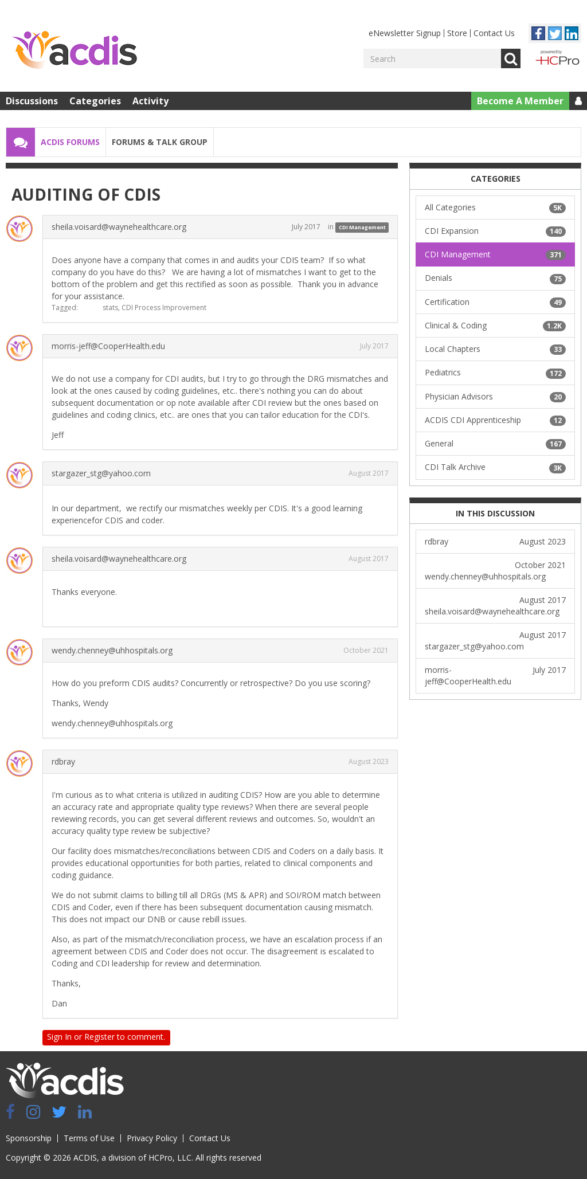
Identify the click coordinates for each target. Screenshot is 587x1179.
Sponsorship (29, 1138)
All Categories (495, 207)
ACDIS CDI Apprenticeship (495, 420)
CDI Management (362, 227)
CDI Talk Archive (495, 467)
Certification (495, 302)
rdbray (63, 761)
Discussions (32, 101)
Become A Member (520, 101)
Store (457, 33)
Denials (495, 278)
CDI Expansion (495, 231)
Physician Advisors (495, 396)
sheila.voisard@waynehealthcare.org (119, 226)
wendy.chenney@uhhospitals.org (112, 650)
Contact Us (494, 33)
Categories (95, 101)
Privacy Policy (152, 1138)
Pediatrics (495, 372)
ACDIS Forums (70, 141)
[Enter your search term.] (432, 58)
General (495, 443)
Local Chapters (495, 349)
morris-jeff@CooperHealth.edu (108, 345)
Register (99, 1036)
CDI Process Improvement (164, 307)
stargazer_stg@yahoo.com (101, 473)
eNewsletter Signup (405, 33)
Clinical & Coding (495, 325)
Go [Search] (511, 58)
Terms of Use (89, 1138)
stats (110, 307)
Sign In (59, 1036)
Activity (150, 101)
